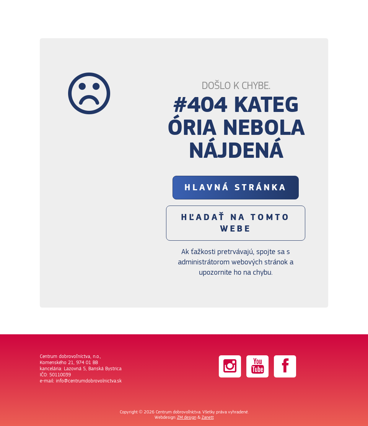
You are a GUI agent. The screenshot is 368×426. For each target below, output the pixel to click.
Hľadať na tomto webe (235, 223)
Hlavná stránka (235, 187)
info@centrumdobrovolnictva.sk (89, 381)
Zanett (208, 417)
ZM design (186, 417)
